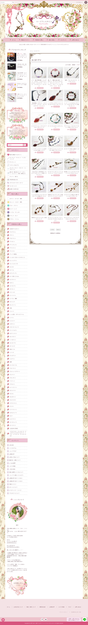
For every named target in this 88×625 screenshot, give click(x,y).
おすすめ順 (68, 64)
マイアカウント (79, 2)
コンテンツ (61, 39)
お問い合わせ (74, 39)
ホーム (12, 39)
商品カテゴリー (23, 39)
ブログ (69, 606)
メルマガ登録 (61, 606)
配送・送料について (31, 606)
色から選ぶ (50, 39)
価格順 (73, 64)
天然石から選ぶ (37, 39)
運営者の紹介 (43, 606)
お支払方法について (18, 606)
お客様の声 (52, 606)
